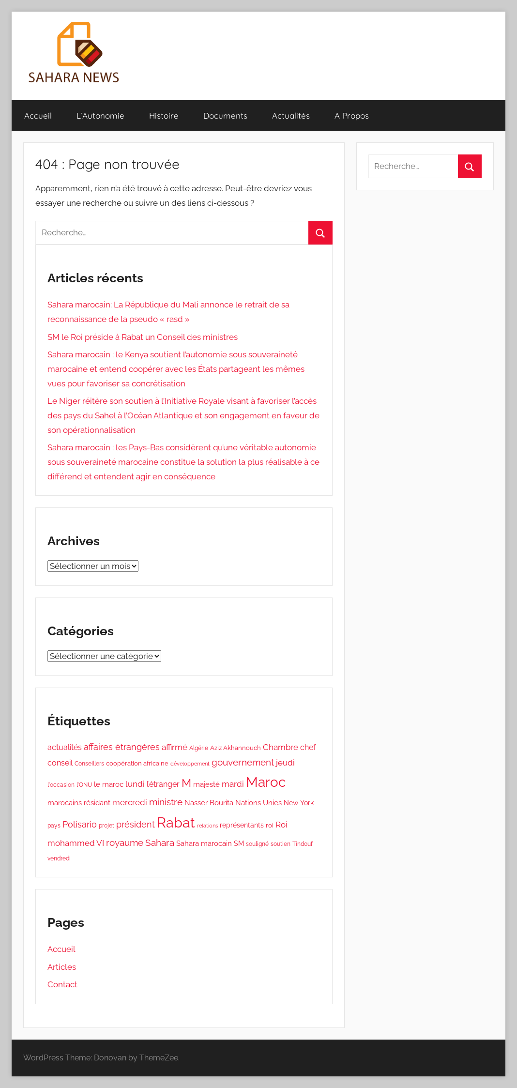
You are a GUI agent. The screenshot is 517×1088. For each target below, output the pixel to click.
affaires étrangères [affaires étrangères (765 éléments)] (122, 747)
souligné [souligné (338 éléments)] (257, 844)
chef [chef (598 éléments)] (308, 747)
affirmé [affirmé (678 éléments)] (174, 747)
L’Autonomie (100, 115)
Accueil (38, 115)
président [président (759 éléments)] (135, 824)
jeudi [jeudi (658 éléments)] (285, 762)
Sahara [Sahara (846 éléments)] (159, 842)
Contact (62, 984)
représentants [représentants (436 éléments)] (242, 825)
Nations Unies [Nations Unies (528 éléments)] (258, 802)
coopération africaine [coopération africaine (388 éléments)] (137, 763)
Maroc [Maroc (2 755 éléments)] (266, 782)
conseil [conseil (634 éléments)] (60, 762)
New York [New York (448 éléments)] (299, 803)
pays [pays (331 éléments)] (54, 825)
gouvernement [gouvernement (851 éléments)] (243, 762)
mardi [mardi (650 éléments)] (233, 784)
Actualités (291, 115)
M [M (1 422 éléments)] (186, 783)
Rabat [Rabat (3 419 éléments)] (176, 822)
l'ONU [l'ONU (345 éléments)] (84, 785)
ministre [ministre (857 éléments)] (165, 802)
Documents (225, 115)
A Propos (352, 115)
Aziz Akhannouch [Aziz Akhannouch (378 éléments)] (235, 747)
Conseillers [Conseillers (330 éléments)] (89, 763)
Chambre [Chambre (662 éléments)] (280, 747)
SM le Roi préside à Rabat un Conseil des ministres (142, 337)
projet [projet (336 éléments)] (106, 825)
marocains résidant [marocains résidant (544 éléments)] (78, 802)
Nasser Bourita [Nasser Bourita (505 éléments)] (208, 802)
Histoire (164, 115)
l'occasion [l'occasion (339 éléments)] (61, 785)
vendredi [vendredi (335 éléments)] (59, 858)
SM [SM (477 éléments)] (239, 843)
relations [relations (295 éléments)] (207, 825)
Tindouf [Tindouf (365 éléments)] (302, 843)
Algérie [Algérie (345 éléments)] (198, 748)
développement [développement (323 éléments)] (190, 763)
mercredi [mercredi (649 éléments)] (129, 802)
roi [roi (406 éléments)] (270, 825)
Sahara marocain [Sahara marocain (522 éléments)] (204, 843)
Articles (61, 967)
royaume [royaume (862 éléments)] (124, 842)
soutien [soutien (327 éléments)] (280, 844)
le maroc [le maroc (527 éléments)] (108, 784)
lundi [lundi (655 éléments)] (135, 784)
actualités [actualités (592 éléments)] (64, 747)
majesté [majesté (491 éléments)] (206, 784)
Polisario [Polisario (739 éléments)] (79, 824)
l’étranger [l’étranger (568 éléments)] (163, 784)
